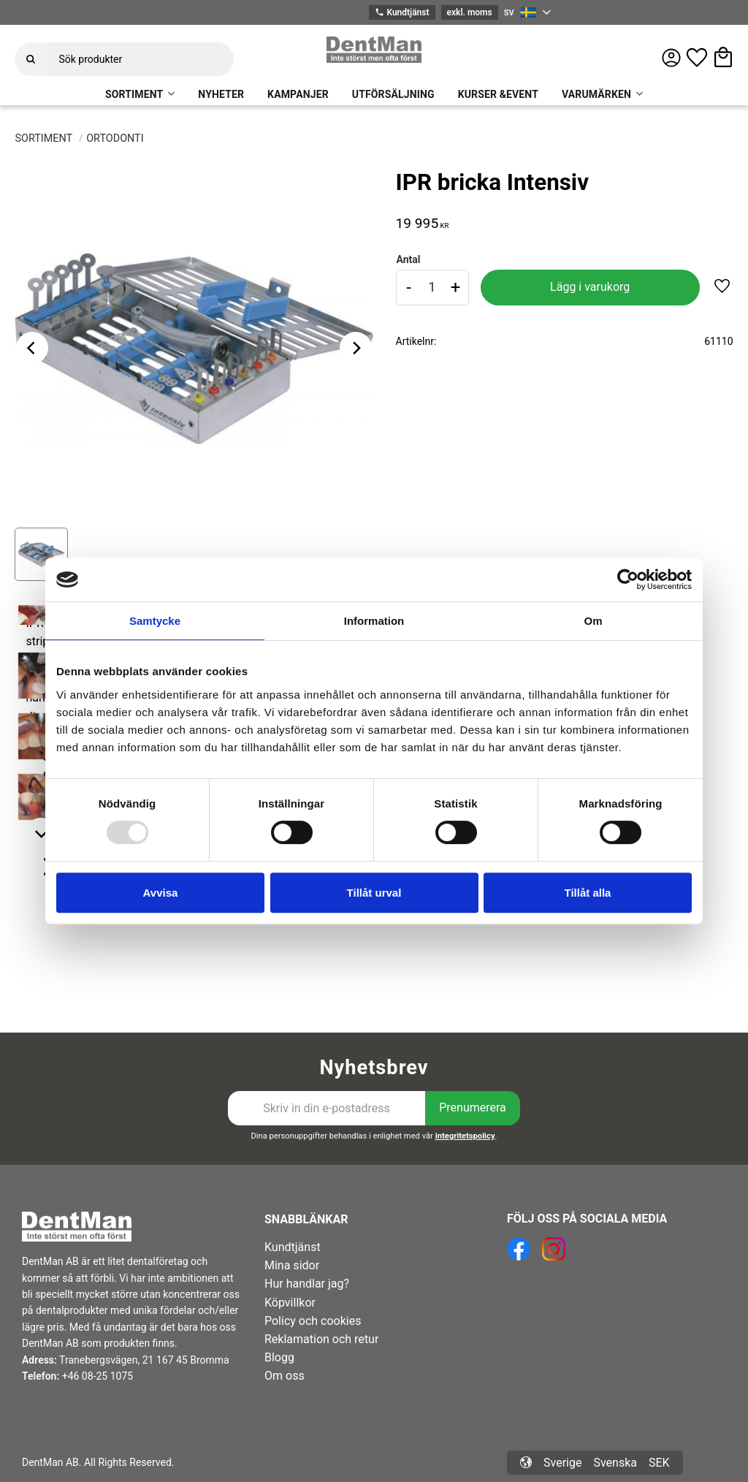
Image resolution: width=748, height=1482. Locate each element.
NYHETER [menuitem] (221, 94)
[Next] (356, 348)
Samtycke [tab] (154, 621)
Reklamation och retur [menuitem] (321, 1339)
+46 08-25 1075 (97, 1376)
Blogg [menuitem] (279, 1357)
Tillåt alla (588, 892)
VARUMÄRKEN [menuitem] (596, 94)
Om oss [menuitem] (284, 1376)
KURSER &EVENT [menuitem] (498, 94)
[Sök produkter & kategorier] (140, 59)
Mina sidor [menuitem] (291, 1265)
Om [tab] (593, 621)
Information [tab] (374, 621)
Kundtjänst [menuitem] (292, 1247)
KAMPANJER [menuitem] (298, 94)
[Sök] (31, 59)
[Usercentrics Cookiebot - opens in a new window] (628, 579)
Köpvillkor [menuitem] (290, 1303)
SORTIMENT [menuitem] (134, 94)
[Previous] (32, 348)
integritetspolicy (465, 1136)
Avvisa (160, 892)
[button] (696, 57)
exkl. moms (469, 12)
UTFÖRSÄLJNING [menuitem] (393, 94)
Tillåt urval (374, 892)
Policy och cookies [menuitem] (312, 1321)
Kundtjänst (402, 13)
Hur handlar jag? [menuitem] (306, 1284)
